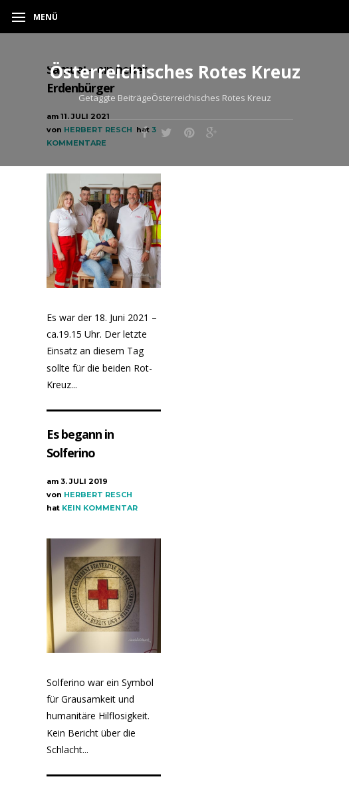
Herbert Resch (98, 494)
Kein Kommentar (100, 508)
